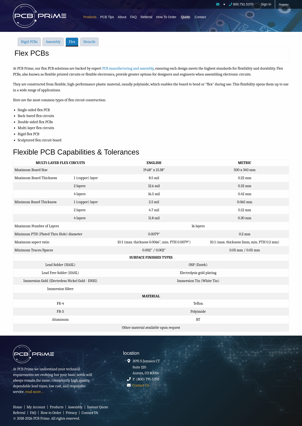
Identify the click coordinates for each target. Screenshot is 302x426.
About (122, 17)
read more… (34, 392)
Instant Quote (97, 407)
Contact (200, 17)
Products (90, 17)
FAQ (133, 17)
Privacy (71, 413)
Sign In (266, 4)
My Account (36, 407)
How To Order (166, 17)
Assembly (53, 42)
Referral (146, 17)
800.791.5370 (241, 4)
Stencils (89, 42)
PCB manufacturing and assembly (128, 68)
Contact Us (141, 385)
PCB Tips (107, 17)
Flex (72, 42)
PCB (44, 17)
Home (17, 407)
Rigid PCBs (29, 42)
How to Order (51, 413)
